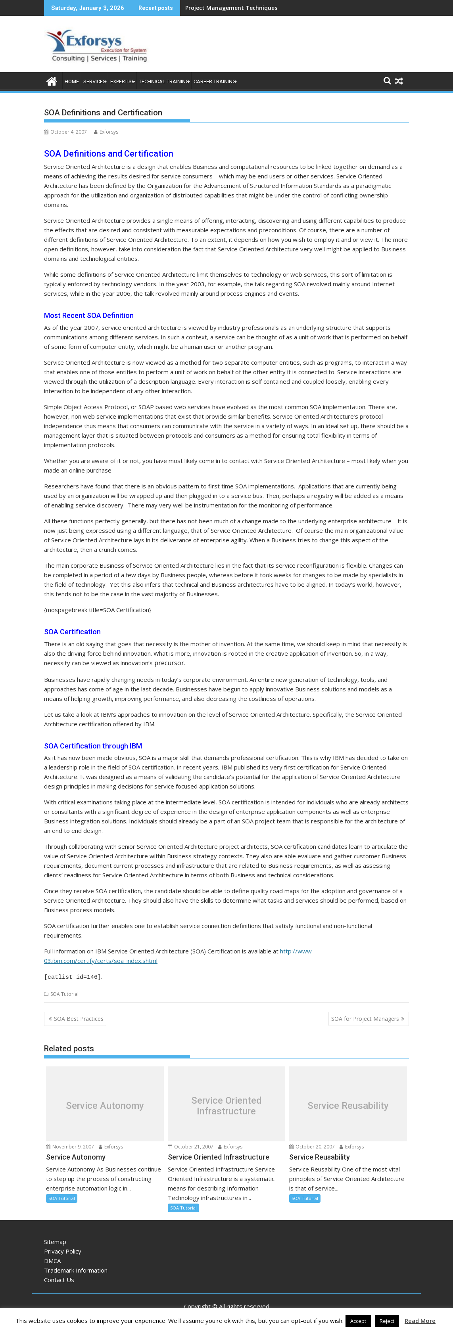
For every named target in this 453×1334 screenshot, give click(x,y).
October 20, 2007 (312, 1145)
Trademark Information (75, 1269)
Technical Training (164, 81)
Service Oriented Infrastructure (226, 1104)
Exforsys (106, 131)
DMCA (52, 1259)
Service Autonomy (105, 1104)
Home (72, 81)
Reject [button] (387, 1320)
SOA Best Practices (79, 1017)
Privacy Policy (62, 1250)
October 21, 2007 (190, 1145)
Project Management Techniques (231, 7)
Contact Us (59, 1278)
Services (94, 81)
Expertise (122, 81)
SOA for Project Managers (365, 1017)
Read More (420, 1320)
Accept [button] (358, 1320)
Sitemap (55, 1240)
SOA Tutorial (64, 992)
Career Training (215, 81)
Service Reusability (348, 1104)
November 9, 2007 (70, 1145)
